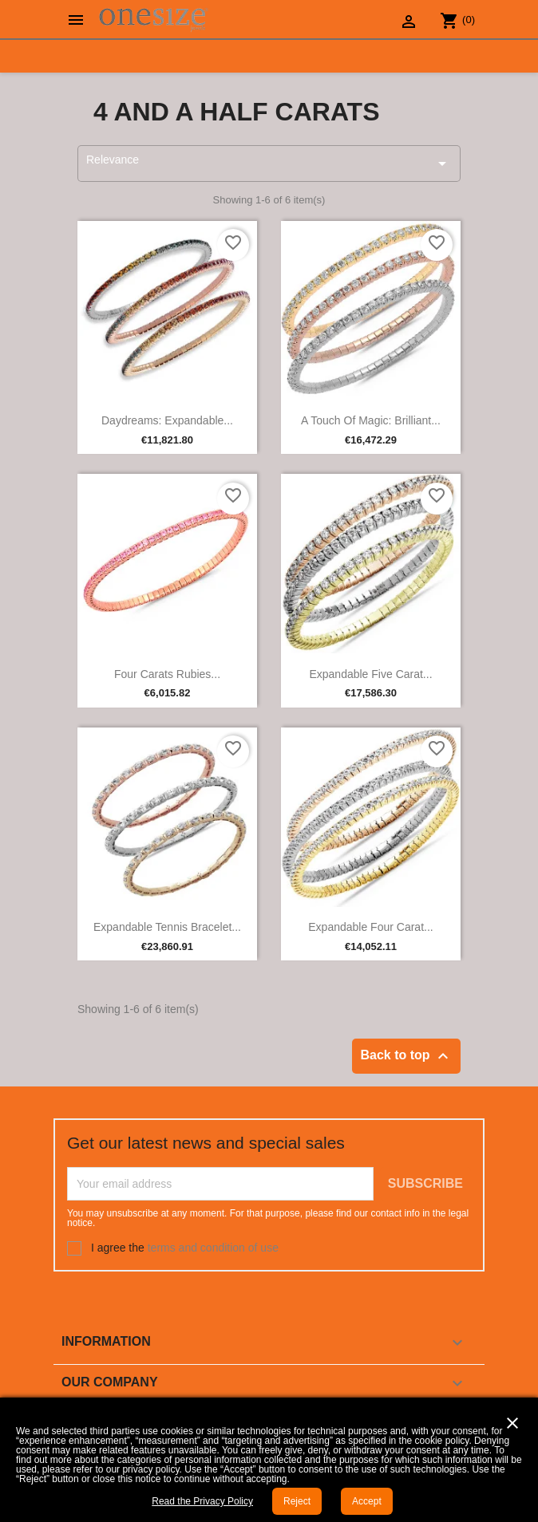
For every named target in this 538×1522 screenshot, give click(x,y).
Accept (367, 1501)
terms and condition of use (213, 1246)
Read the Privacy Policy (202, 1501)
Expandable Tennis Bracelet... (167, 927)
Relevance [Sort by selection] (269, 163)
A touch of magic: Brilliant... (371, 420)
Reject (297, 1501)
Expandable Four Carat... (370, 927)
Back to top (406, 1056)
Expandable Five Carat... (370, 674)
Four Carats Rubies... (167, 674)
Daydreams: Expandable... (167, 420)
